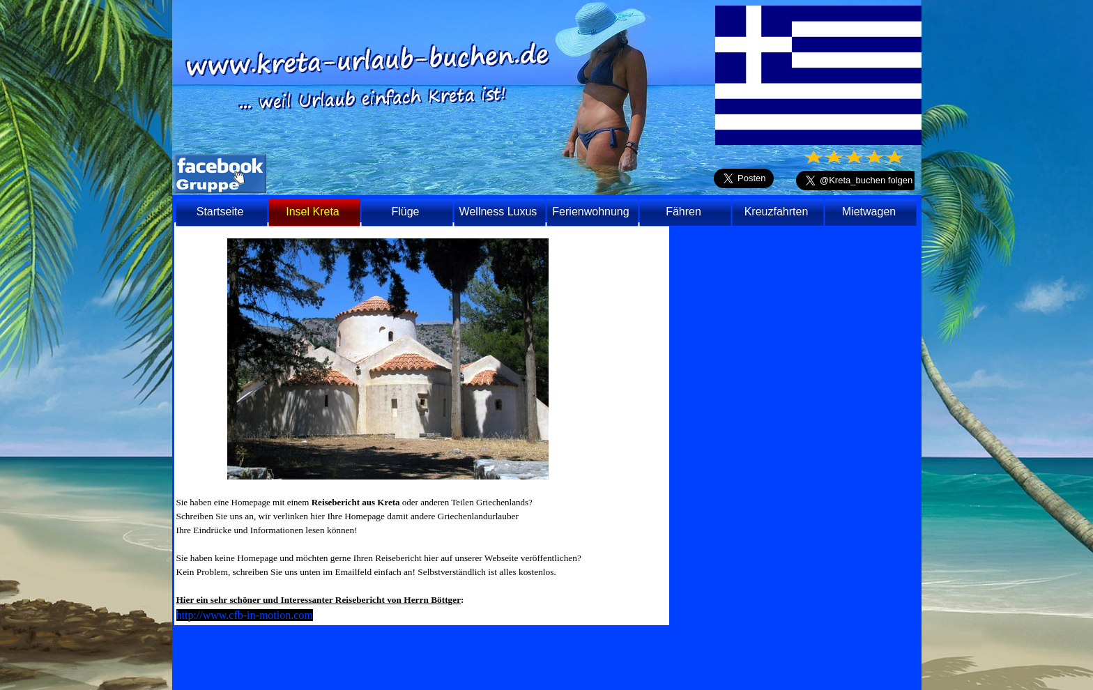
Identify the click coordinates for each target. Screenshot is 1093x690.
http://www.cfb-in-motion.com (244, 615)
